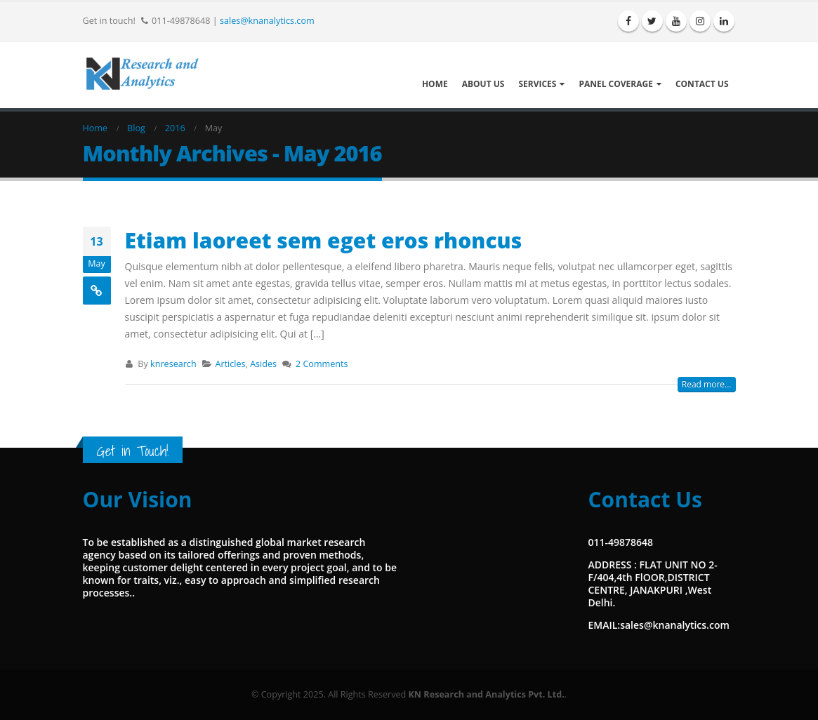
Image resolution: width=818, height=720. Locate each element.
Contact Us (702, 84)
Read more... (707, 384)
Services (537, 84)
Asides (263, 364)
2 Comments (322, 364)
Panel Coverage (616, 84)
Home (435, 84)
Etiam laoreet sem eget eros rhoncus (323, 240)
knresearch (173, 364)
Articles (231, 364)
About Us (483, 84)
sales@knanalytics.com (267, 20)
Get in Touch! (133, 450)
